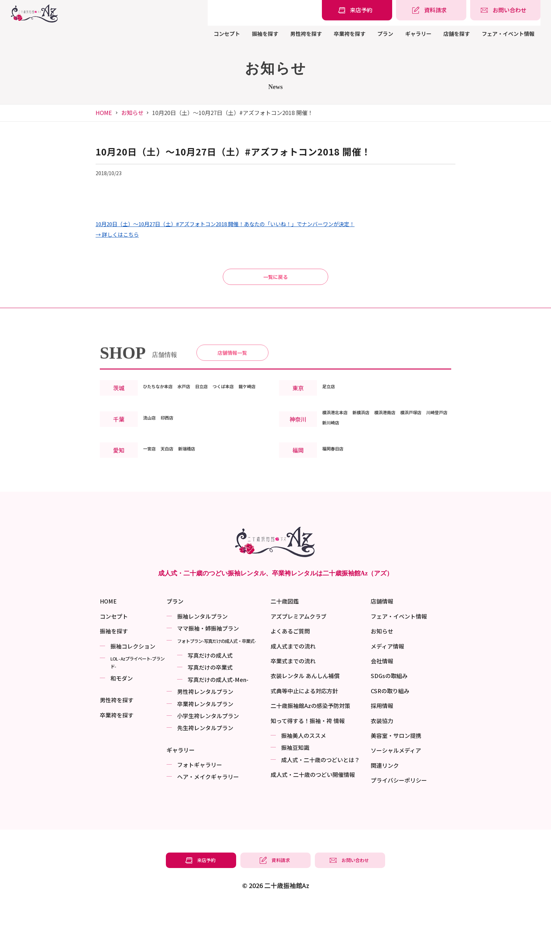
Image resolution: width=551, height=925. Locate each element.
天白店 (173, 485)
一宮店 (151, 485)
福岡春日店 (336, 485)
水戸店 (195, 413)
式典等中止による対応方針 (304, 708)
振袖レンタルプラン (202, 634)
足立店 (330, 418)
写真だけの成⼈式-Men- (218, 697)
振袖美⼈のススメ (303, 753)
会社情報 (382, 679)
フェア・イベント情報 (508, 33)
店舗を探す (456, 33)
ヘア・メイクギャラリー (208, 794)
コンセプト (227, 33)
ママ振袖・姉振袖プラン (208, 646)
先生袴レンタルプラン (205, 745)
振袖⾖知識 (295, 765)
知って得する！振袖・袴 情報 (308, 738)
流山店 (151, 454)
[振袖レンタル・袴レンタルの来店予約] (357, 10)
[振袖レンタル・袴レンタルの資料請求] (431, 10)
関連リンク (385, 783)
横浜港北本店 (339, 449)
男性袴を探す (306, 33)
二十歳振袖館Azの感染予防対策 (310, 723)
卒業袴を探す (349, 33)
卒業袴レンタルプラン (205, 721)
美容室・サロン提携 (396, 753)
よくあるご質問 (290, 649)
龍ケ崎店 (154, 423)
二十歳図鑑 (285, 619)
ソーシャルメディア (396, 768)
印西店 (173, 454)
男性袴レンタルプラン (205, 709)
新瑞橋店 (198, 485)
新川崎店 (366, 459)
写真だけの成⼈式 (210, 673)
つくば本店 (245, 413)
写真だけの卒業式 (210, 685)
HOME (104, 112)
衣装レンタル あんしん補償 (305, 693)
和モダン (121, 696)
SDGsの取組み (389, 693)
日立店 (217, 413)
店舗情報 (382, 619)
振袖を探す (265, 33)
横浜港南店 (402, 449)
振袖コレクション (132, 664)
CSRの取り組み (390, 708)
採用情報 (382, 723)
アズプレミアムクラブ (298, 634)
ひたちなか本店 (162, 413)
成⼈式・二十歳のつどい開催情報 (313, 792)
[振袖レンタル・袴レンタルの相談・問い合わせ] (505, 10)
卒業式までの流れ (293, 679)
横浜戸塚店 (435, 449)
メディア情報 (387, 664)
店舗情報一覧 (232, 376)
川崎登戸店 (336, 459)
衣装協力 (382, 738)
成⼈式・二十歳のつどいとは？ (320, 777)
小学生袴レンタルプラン (208, 733)
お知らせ (132, 112)
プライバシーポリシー (399, 798)
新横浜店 (372, 449)
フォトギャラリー (199, 782)
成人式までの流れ (293, 664)
